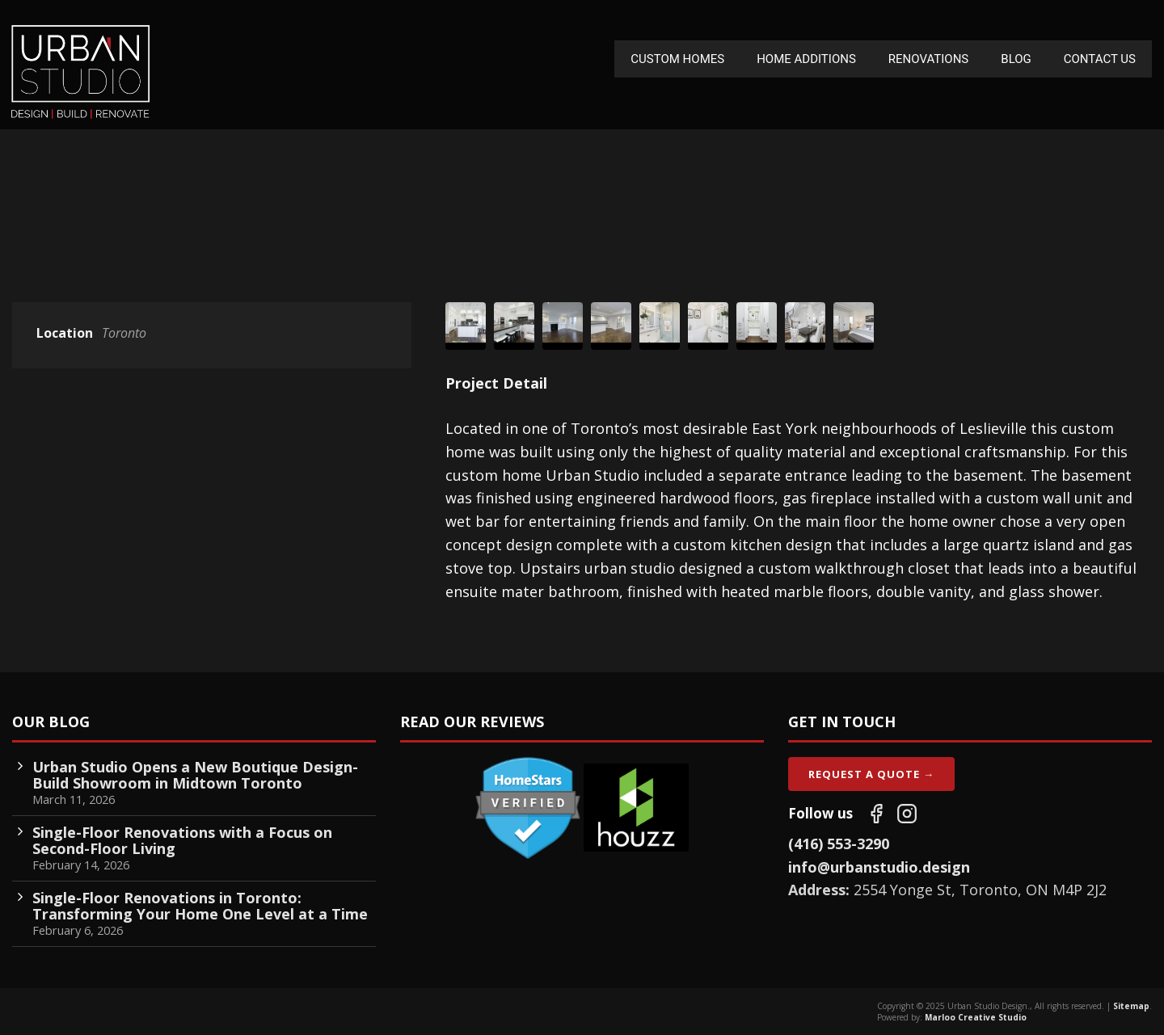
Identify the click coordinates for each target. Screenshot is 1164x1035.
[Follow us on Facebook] (876, 813)
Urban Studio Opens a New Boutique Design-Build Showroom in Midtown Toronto (195, 775)
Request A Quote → (871, 774)
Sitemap (1131, 1006)
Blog (1016, 59)
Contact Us (1100, 59)
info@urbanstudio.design (879, 867)
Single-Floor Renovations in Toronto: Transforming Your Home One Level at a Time (200, 906)
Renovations (928, 59)
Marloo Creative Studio (976, 1017)
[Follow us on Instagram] (906, 813)
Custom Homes (677, 59)
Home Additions (806, 59)
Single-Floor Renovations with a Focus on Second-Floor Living (182, 840)
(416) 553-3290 (838, 843)
